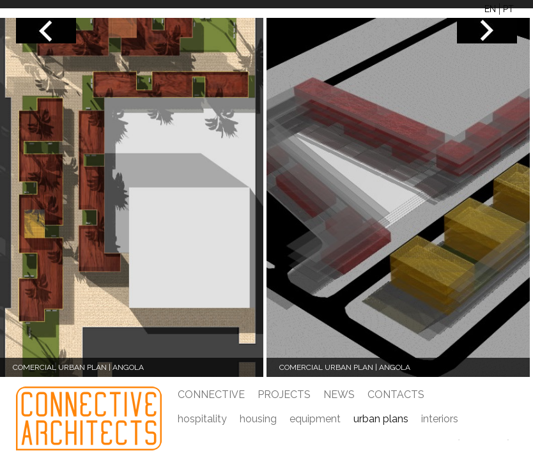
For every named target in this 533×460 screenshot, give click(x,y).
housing (258, 419)
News (339, 394)
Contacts (395, 394)
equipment (315, 419)
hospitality (202, 419)
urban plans (380, 419)
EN (490, 9)
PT (508, 9)
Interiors (439, 419)
